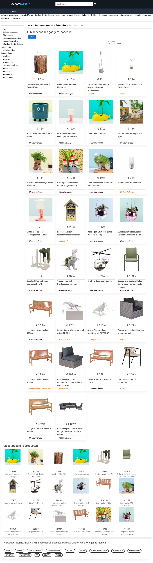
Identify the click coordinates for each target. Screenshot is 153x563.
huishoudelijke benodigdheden (78, 15)
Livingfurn (9, 555)
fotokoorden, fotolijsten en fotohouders (49, 15)
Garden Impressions (99, 551)
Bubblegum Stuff (35, 551)
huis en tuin (9, 35)
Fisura (82, 551)
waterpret (147, 15)
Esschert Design (54, 551)
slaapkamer (113, 15)
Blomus (19, 551)
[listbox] (118, 44)
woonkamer (5, 18)
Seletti (47, 555)
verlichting (137, 15)
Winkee (58, 555)
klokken (94, 15)
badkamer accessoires (9, 15)
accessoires (16, 18)
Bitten (8, 551)
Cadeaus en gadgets (11, 32)
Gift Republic (118, 551)
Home (13, 11)
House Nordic (134, 551)
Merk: (32, 37)
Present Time (25, 555)
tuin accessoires (126, 15)
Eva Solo (70, 551)
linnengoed (103, 15)
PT (37, 555)
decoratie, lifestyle (26, 15)
